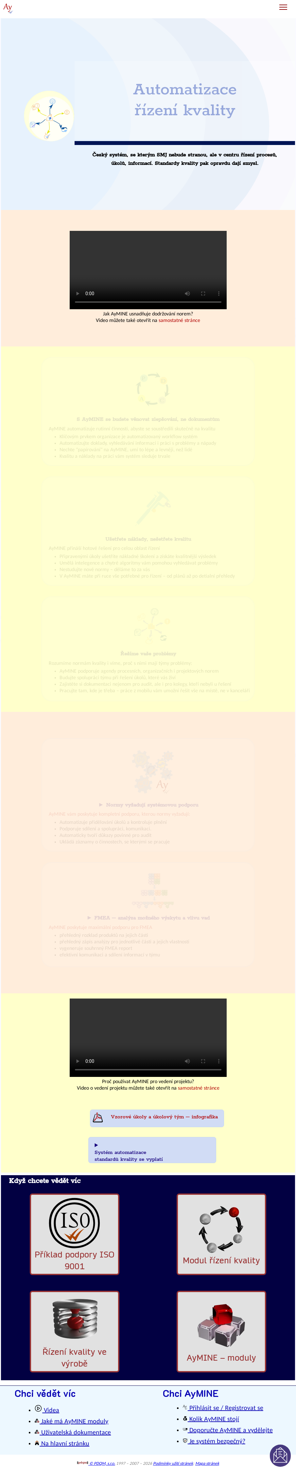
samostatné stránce (179, 320)
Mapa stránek (207, 1464)
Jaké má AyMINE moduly (71, 1421)
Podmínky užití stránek (173, 1464)
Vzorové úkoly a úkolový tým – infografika (164, 1116)
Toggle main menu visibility (283, 5)
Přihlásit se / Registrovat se (223, 1408)
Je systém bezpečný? (214, 1441)
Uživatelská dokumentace (72, 1433)
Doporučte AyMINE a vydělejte (228, 1430)
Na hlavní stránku (61, 1444)
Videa (46, 1410)
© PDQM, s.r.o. (96, 1464)
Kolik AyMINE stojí (211, 1419)
